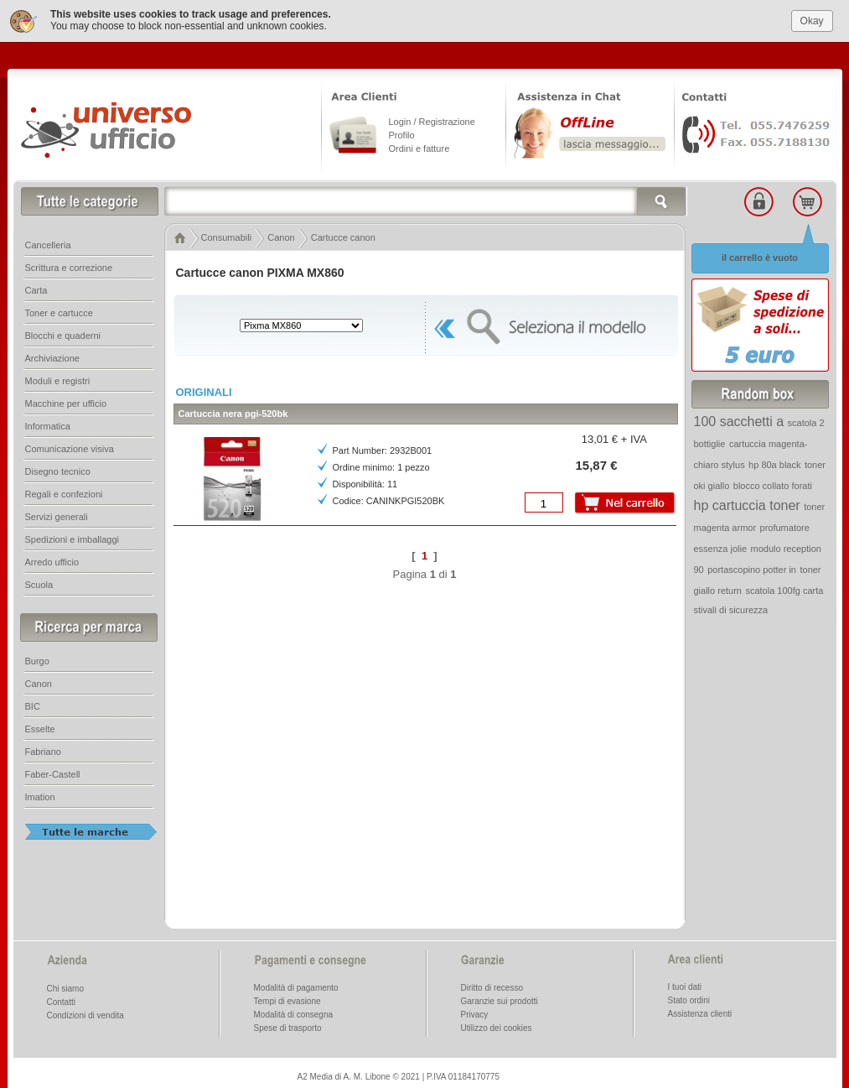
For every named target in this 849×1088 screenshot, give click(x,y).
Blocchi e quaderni (63, 330)
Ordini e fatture (419, 143)
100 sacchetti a (739, 416)
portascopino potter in (751, 565)
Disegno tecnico (58, 466)
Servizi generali (56, 512)
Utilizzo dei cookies (496, 1023)
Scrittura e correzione (69, 263)
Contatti (61, 997)
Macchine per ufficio (66, 398)
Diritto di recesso (492, 982)
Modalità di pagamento (296, 982)
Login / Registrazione (432, 117)
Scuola (39, 580)
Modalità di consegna (294, 1009)
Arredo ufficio (52, 557)
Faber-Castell (52, 769)
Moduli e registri (58, 376)
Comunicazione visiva (69, 444)
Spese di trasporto (288, 1023)
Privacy (475, 1009)
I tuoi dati (685, 981)
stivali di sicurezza (731, 605)
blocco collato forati (772, 481)
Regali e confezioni (64, 489)
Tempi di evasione (287, 996)
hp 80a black (774, 460)
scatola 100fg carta (784, 585)
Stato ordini (689, 995)
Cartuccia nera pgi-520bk (233, 408)
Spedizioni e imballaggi (72, 534)
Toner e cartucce (59, 308)
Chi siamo (65, 983)
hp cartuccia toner (747, 500)
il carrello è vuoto (760, 252)
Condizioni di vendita (85, 1010)
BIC (32, 701)
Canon (38, 679)
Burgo (37, 656)
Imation (40, 792)
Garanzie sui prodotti (499, 996)
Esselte (40, 724)
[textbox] (425, 196)
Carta (36, 285)
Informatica (47, 421)
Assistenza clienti (700, 1008)
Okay (812, 15)
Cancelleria (48, 240)
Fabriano (43, 747)
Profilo (402, 130)
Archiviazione (52, 353)
